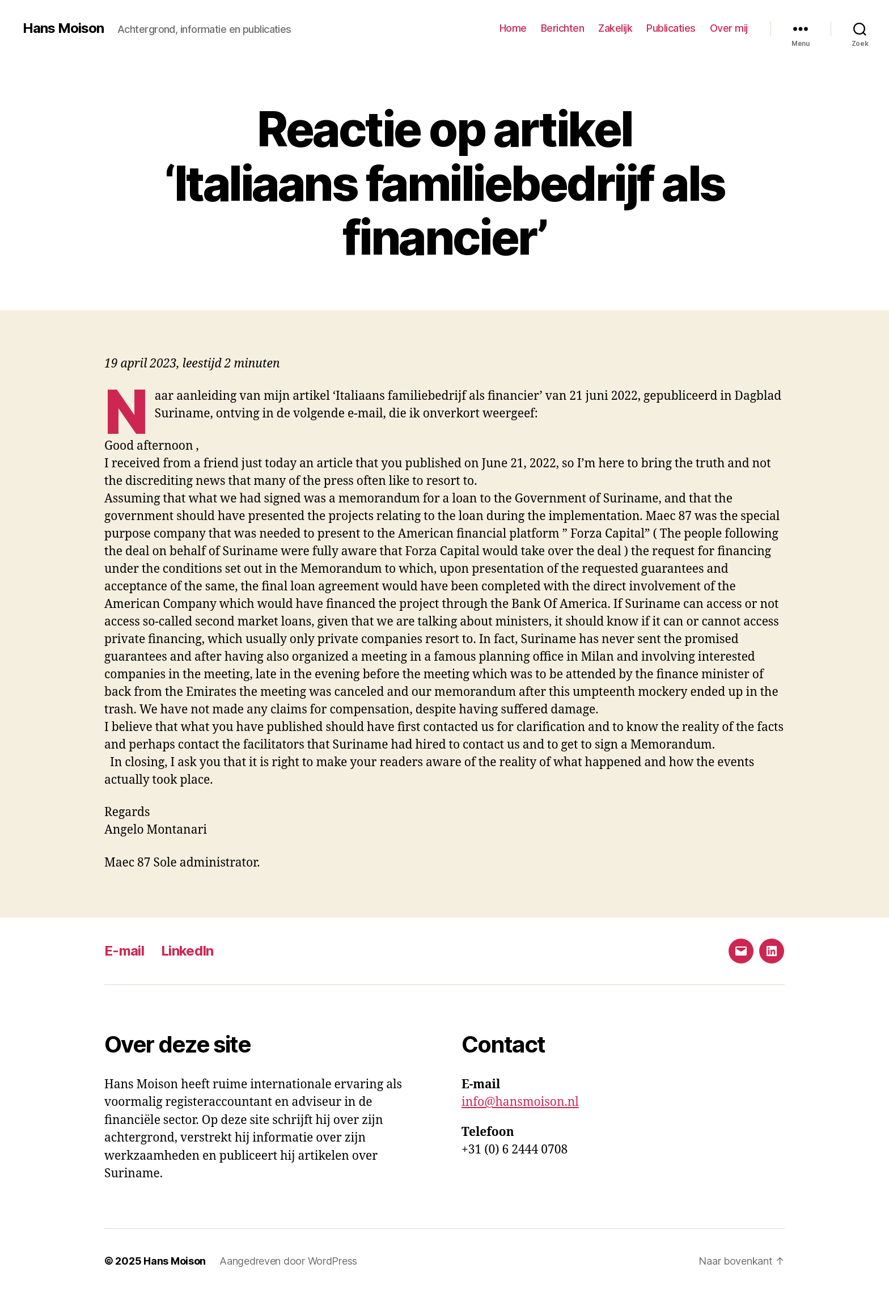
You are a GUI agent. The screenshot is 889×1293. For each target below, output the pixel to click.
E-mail (124, 951)
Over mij (729, 28)
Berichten (563, 28)
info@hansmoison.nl (520, 1102)
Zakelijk (615, 28)
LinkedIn (187, 951)
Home (513, 28)
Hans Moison (63, 28)
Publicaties (671, 28)
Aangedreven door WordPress (288, 1261)
